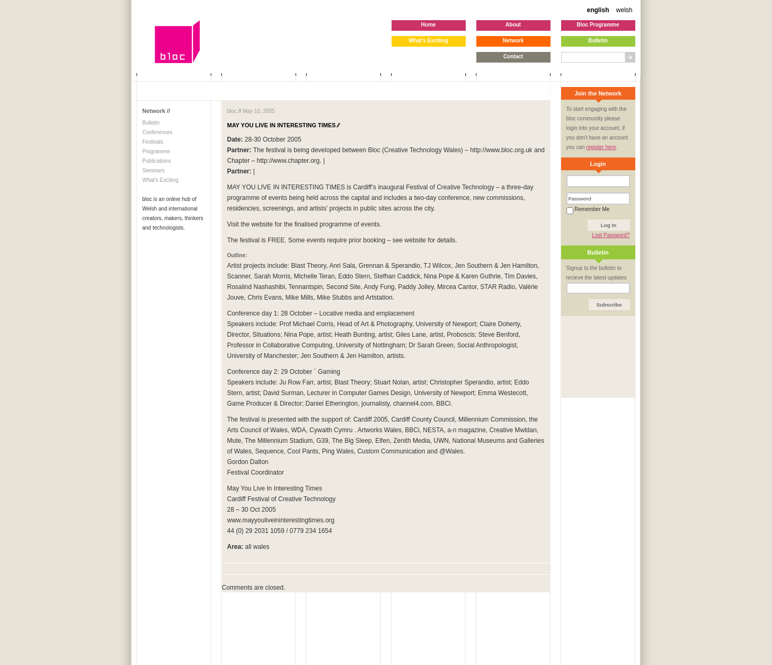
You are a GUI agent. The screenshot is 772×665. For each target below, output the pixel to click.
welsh (624, 10)
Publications (157, 161)
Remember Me (588, 209)
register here (601, 147)
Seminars (154, 170)
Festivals (153, 142)
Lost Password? (610, 235)
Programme (156, 151)
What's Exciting (161, 180)
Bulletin (151, 123)
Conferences (158, 132)
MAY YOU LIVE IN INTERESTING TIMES (283, 125)
